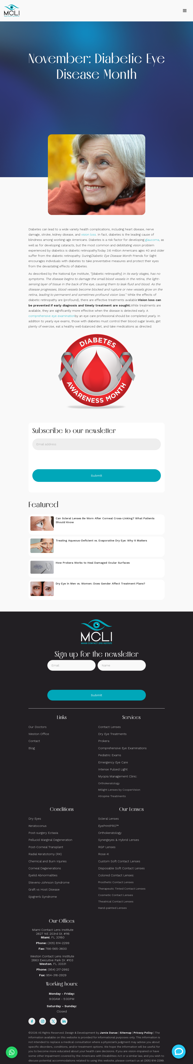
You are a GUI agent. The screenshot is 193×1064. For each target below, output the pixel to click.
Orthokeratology (109, 783)
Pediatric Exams (109, 755)
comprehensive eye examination (51, 316)
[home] (11, 11)
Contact (34, 741)
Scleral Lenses (108, 818)
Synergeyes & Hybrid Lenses (118, 840)
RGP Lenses (106, 847)
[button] (184, 10)
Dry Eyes (34, 818)
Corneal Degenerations (44, 868)
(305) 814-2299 (58, 943)
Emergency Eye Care (113, 762)
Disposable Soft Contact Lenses (121, 868)
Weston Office (38, 734)
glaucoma (152, 240)
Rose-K (103, 854)
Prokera (103, 741)
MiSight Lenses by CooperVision (119, 789)
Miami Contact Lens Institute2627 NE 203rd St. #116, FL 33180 (52, 933)
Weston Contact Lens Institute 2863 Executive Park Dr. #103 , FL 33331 (52, 959)
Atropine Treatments (112, 796)
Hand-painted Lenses (112, 907)
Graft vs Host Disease (44, 889)
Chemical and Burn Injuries (47, 861)
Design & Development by (91, 1032)
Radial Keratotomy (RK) (45, 854)
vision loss (88, 234)
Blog (31, 748)
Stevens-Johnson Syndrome (49, 882)
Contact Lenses (109, 727)
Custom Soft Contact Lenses (119, 861)
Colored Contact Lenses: (116, 875)
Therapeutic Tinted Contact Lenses (121, 888)
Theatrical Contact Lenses (115, 901)
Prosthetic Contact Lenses (116, 882)
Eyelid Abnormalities (42, 875)
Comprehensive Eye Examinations (122, 748)
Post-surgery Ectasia (43, 833)
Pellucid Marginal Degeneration (50, 840)
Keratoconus (37, 826)
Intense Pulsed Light (113, 769)
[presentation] (62, 459)
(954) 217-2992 (58, 969)
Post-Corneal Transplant (45, 847)
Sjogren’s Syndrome (42, 897)
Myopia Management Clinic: (117, 776)
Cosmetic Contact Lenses (115, 895)
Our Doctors (37, 727)
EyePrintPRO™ (108, 826)
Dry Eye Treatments (112, 734)
